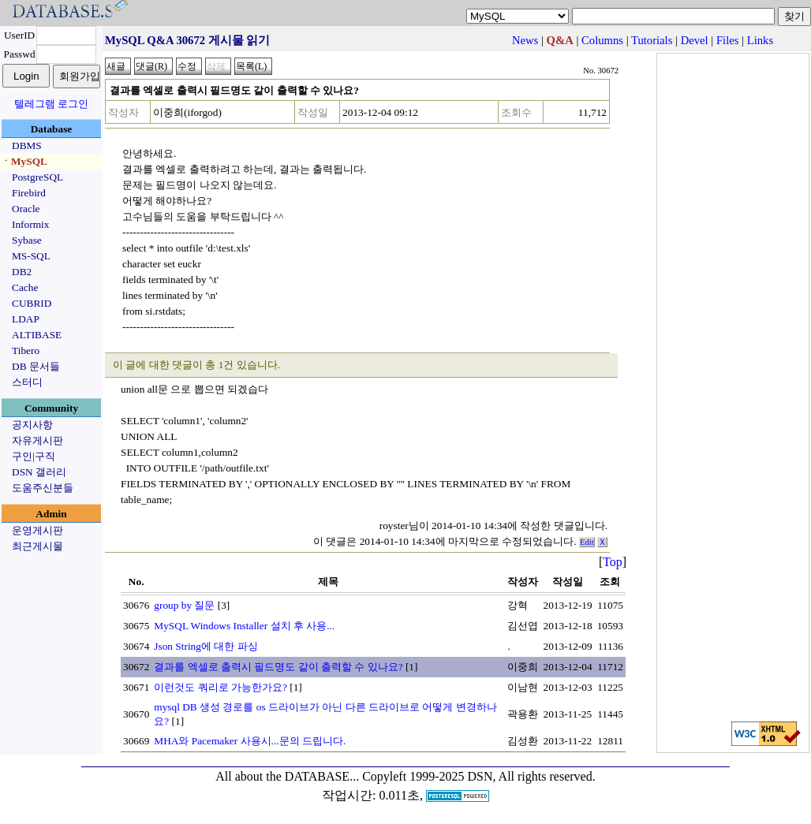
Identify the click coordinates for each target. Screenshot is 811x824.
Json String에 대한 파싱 (205, 646)
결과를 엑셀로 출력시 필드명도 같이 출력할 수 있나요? (278, 667)
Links (760, 40)
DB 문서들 (36, 366)
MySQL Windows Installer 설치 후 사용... (244, 626)
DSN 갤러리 (39, 472)
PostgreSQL (37, 177)
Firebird (29, 193)
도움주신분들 (42, 488)
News (525, 40)
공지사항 (32, 425)
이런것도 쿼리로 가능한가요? (220, 687)
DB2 (22, 272)
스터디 (27, 382)
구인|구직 (33, 456)
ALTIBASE (37, 335)
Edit (587, 542)
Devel (694, 40)
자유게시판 (37, 440)
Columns (602, 40)
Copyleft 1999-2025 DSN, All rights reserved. (479, 776)
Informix (30, 224)
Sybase (27, 240)
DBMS (27, 145)
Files (727, 40)
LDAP (25, 319)
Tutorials (651, 40)
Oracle (26, 208)
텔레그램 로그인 (51, 104)
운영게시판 (37, 530)
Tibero (25, 350)
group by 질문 (184, 605)
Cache (25, 287)
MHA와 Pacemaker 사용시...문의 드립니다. (250, 741)
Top (612, 562)
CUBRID (31, 303)
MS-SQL (31, 256)
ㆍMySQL (24, 161)
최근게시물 (37, 546)
